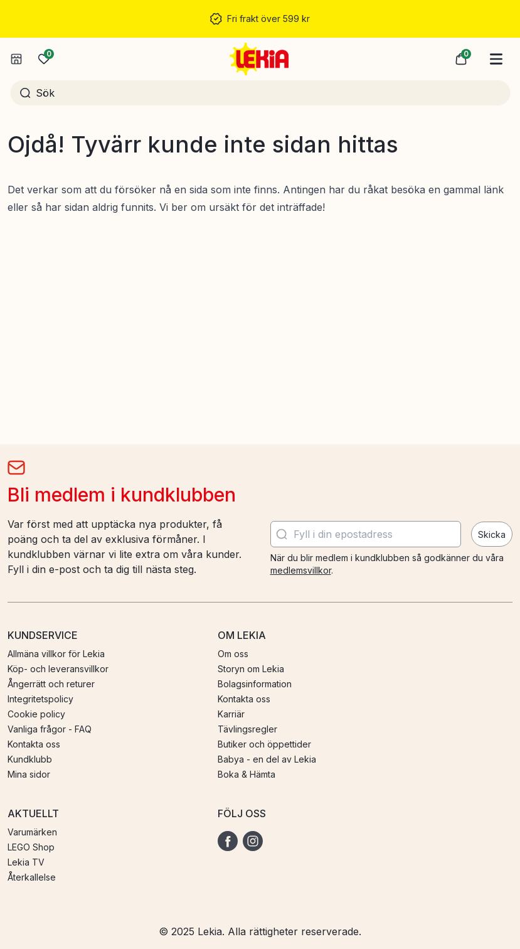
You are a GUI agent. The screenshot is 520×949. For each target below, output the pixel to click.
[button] (461, 59)
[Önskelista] (44, 59)
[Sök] (268, 92)
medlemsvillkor (300, 570)
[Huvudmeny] (496, 59)
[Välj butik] (16, 59)
